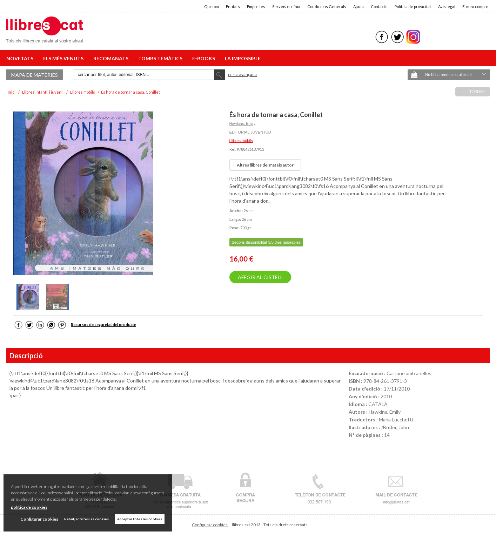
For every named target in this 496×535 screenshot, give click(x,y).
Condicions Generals (326, 6)
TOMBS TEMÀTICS (161, 58)
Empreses (256, 6)
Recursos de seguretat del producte (103, 324)
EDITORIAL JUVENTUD (250, 132)
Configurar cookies (210, 524)
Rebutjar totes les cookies (86, 519)
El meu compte (475, 6)
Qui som (211, 6)
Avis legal (446, 6)
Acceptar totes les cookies (139, 519)
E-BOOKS (204, 58)
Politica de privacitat (413, 6)
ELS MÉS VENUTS (64, 58)
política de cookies (29, 507)
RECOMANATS (111, 58)
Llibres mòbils (241, 140)
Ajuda (358, 6)
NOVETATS (20, 58)
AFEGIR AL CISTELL (260, 277)
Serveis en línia (286, 6)
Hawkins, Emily (242, 123)
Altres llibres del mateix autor (265, 165)
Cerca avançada (242, 74)
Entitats (233, 6)
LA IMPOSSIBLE (243, 58)
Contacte (379, 6)
